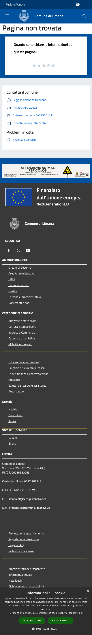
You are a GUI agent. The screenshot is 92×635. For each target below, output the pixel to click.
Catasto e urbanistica (21, 338)
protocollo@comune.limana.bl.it (29, 507)
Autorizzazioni (17, 391)
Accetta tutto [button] (32, 620)
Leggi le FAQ (16, 545)
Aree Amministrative (21, 273)
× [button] (88, 591)
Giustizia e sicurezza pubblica (26, 368)
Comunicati (15, 415)
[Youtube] (27, 250)
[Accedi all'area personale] (77, 4)
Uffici (11, 279)
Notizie (12, 409)
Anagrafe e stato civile (22, 321)
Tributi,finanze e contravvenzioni (28, 374)
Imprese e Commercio (21, 332)
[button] (46, 629)
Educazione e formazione (23, 362)
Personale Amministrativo (24, 297)
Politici (12, 291)
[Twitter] (18, 250)
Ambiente (14, 379)
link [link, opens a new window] (81, 612)
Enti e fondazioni (18, 285)
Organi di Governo (19, 267)
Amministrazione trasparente (26, 569)
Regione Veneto (15, 4)
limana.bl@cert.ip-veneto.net (27, 499)
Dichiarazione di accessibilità (26, 586)
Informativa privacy (20, 574)
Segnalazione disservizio (23, 539)
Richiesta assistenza (21, 551)
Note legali (15, 580)
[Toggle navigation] (7, 16)
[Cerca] (84, 16)
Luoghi (12, 437)
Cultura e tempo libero (22, 326)
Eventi (12, 443)
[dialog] (46, 611)
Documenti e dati (19, 303)
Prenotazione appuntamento (26, 533)
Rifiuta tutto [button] (60, 620)
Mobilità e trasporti (20, 344)
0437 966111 (32, 481)
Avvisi (12, 421)
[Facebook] (8, 250)
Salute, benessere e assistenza (27, 385)
